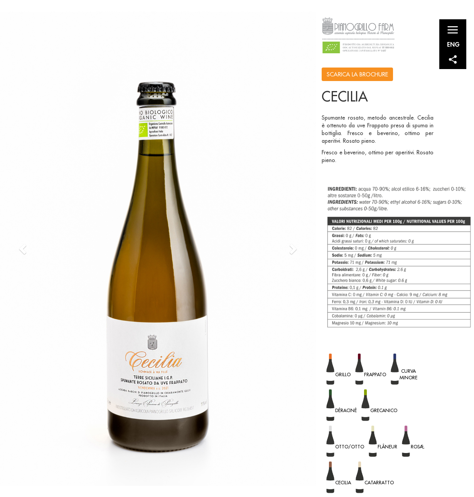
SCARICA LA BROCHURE (357, 74)
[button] (23, 248)
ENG (453, 44)
